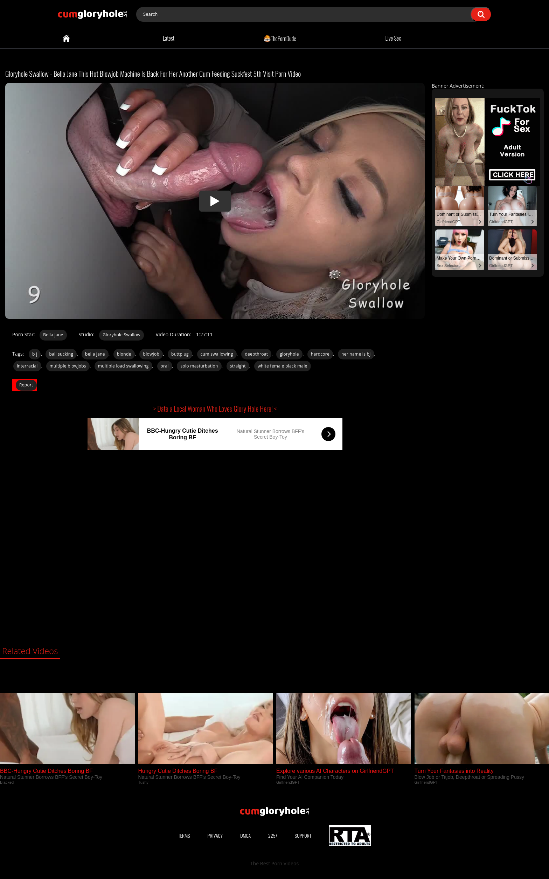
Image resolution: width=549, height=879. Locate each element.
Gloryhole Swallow (121, 335)
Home (66, 38)
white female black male (282, 366)
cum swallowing (217, 354)
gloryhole (289, 354)
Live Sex (393, 38)
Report (26, 385)
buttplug (180, 354)
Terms (184, 835)
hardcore (320, 354)
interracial (27, 366)
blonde (124, 354)
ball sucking (61, 354)
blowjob (151, 354)
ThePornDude (280, 38)
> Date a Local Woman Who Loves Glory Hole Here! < (215, 408)
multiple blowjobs (68, 366)
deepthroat (256, 354)
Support (303, 835)
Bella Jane (53, 335)
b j (34, 354)
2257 (272, 835)
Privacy (215, 835)
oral (165, 366)
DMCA (245, 835)
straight (238, 366)
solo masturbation (199, 366)
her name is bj (356, 354)
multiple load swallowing (123, 366)
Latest (168, 38)
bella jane (95, 354)
